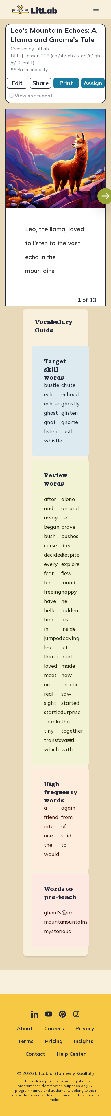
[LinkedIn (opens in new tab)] (34, 1014)
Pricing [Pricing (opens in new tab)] (53, 1041)
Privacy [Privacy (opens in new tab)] (84, 1028)
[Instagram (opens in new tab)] (76, 1014)
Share (40, 83)
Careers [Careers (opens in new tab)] (54, 1028)
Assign (93, 83)
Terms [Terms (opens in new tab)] (26, 1041)
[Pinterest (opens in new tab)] (62, 1014)
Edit (17, 83)
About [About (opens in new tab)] (25, 1028)
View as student (30, 95)
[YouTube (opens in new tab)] (48, 1014)
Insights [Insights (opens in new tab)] (83, 1041)
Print (66, 83)
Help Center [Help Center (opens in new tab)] (71, 1054)
